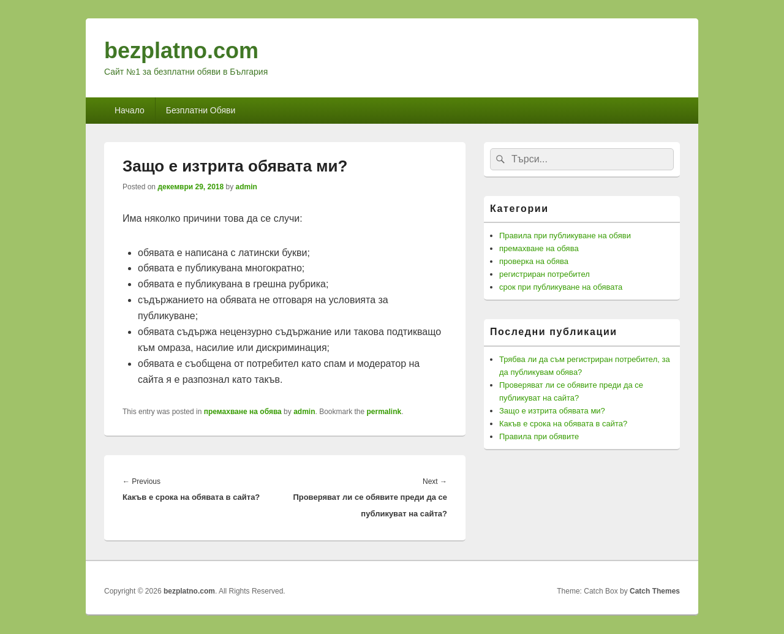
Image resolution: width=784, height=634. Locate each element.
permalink (384, 411)
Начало (130, 110)
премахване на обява (243, 411)
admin (246, 187)
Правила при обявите (539, 436)
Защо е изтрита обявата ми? (552, 410)
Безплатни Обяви (201, 110)
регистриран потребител (544, 274)
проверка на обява (533, 261)
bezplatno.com (181, 50)
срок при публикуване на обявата (560, 287)
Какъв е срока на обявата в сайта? (563, 423)
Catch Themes (655, 591)
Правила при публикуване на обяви (565, 235)
